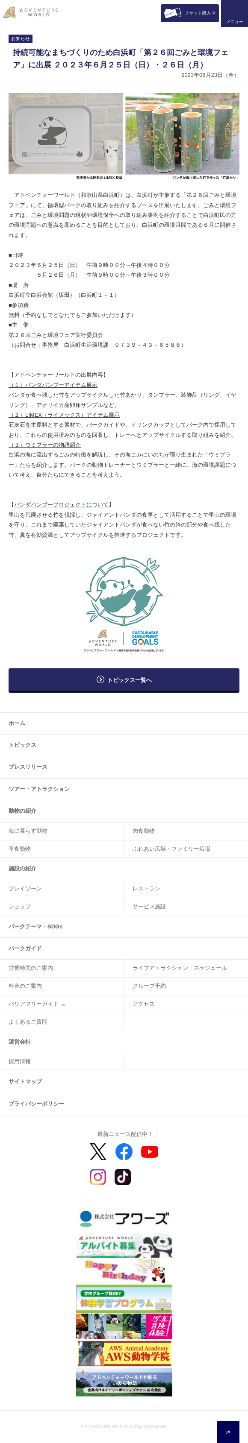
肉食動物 (144, 831)
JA (228, 1431)
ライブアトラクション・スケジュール (180, 968)
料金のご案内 (25, 986)
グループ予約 (149, 986)
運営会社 (20, 1042)
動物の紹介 (22, 811)
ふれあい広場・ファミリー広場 (171, 849)
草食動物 (20, 849)
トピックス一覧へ (129, 680)
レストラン (146, 888)
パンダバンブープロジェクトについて (61, 504)
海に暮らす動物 (28, 831)
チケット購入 (198, 13)
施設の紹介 (22, 868)
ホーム (17, 723)
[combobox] (228, 1432)
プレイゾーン (25, 888)
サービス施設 (149, 906)
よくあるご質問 (28, 1022)
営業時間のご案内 (31, 968)
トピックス (22, 745)
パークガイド (25, 948)
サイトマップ (25, 1081)
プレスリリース (28, 767)
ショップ (20, 906)
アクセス (144, 1004)
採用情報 (20, 1061)
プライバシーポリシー (36, 1104)
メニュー (234, 21)
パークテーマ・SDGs (35, 926)
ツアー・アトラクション (39, 789)
